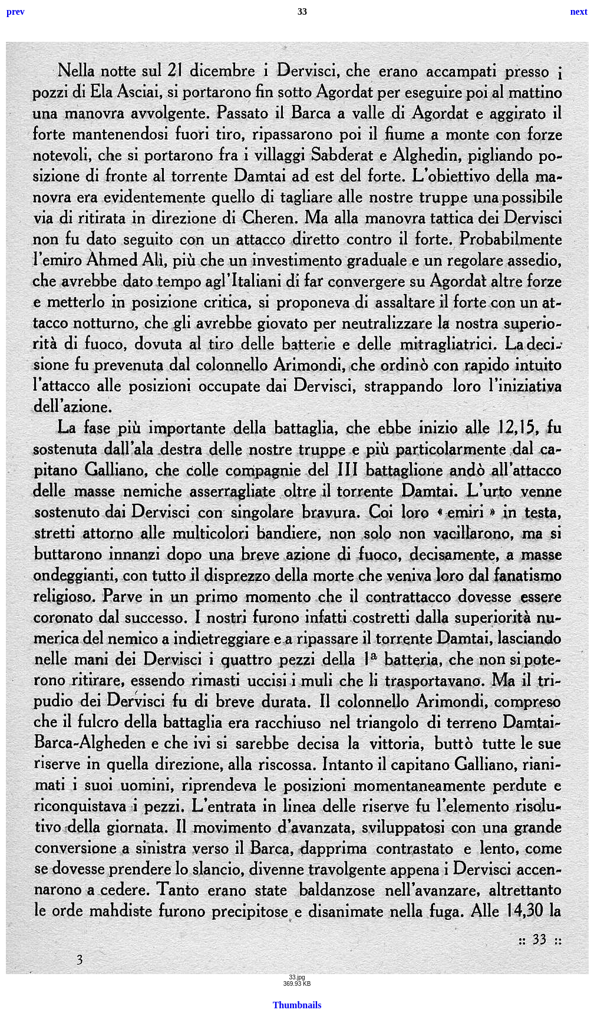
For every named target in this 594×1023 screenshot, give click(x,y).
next (579, 11)
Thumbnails (297, 1005)
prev (15, 11)
